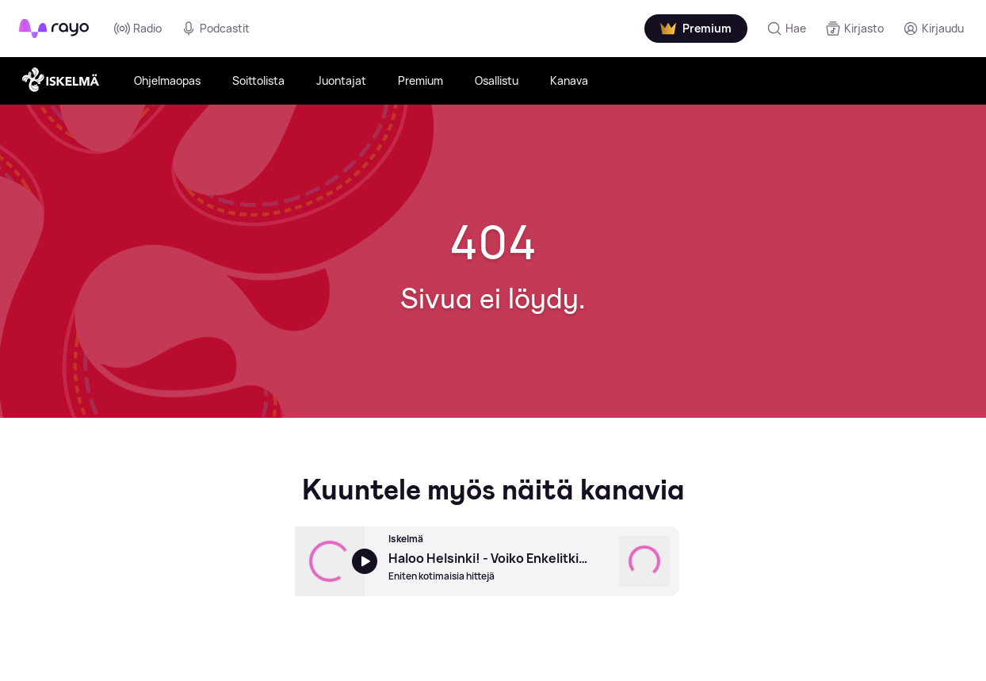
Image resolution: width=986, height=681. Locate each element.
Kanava (569, 80)
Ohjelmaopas (167, 80)
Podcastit (215, 28)
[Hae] (786, 28)
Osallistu (496, 80)
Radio (138, 28)
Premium (420, 80)
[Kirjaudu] (933, 28)
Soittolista (258, 80)
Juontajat (341, 80)
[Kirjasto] (854, 28)
